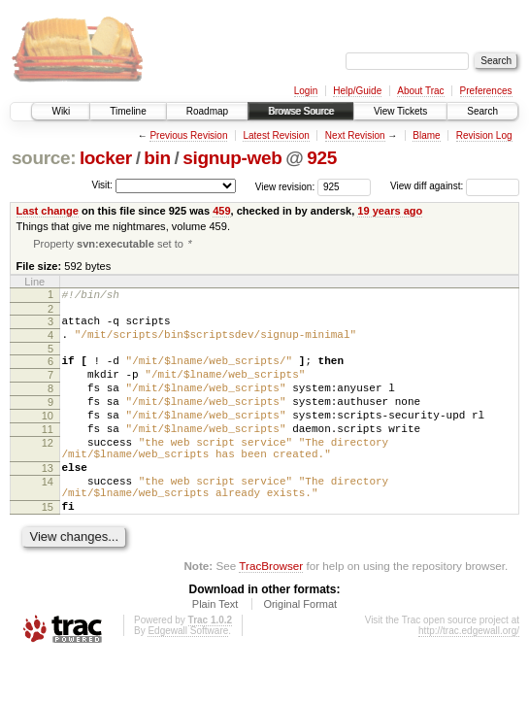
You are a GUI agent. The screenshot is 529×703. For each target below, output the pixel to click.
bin (157, 158)
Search (482, 111)
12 (47, 471)
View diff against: (454, 186)
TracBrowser (271, 611)
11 (47, 454)
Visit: (102, 185)
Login (305, 90)
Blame (426, 135)
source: (44, 158)
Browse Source (301, 111)
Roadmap (207, 111)
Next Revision (355, 135)
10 (47, 438)
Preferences (486, 90)
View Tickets (400, 111)
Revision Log (484, 135)
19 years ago (389, 211)
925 (322, 158)
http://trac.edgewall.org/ (468, 676)
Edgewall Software (188, 676)
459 (221, 211)
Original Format (300, 649)
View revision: (285, 186)
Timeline (128, 111)
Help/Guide (357, 90)
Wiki (60, 111)
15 (47, 549)
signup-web (231, 158)
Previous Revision (188, 135)
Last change (48, 211)
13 (47, 502)
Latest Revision (276, 135)
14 (47, 518)
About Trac (420, 90)
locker (106, 158)
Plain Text (215, 649)
